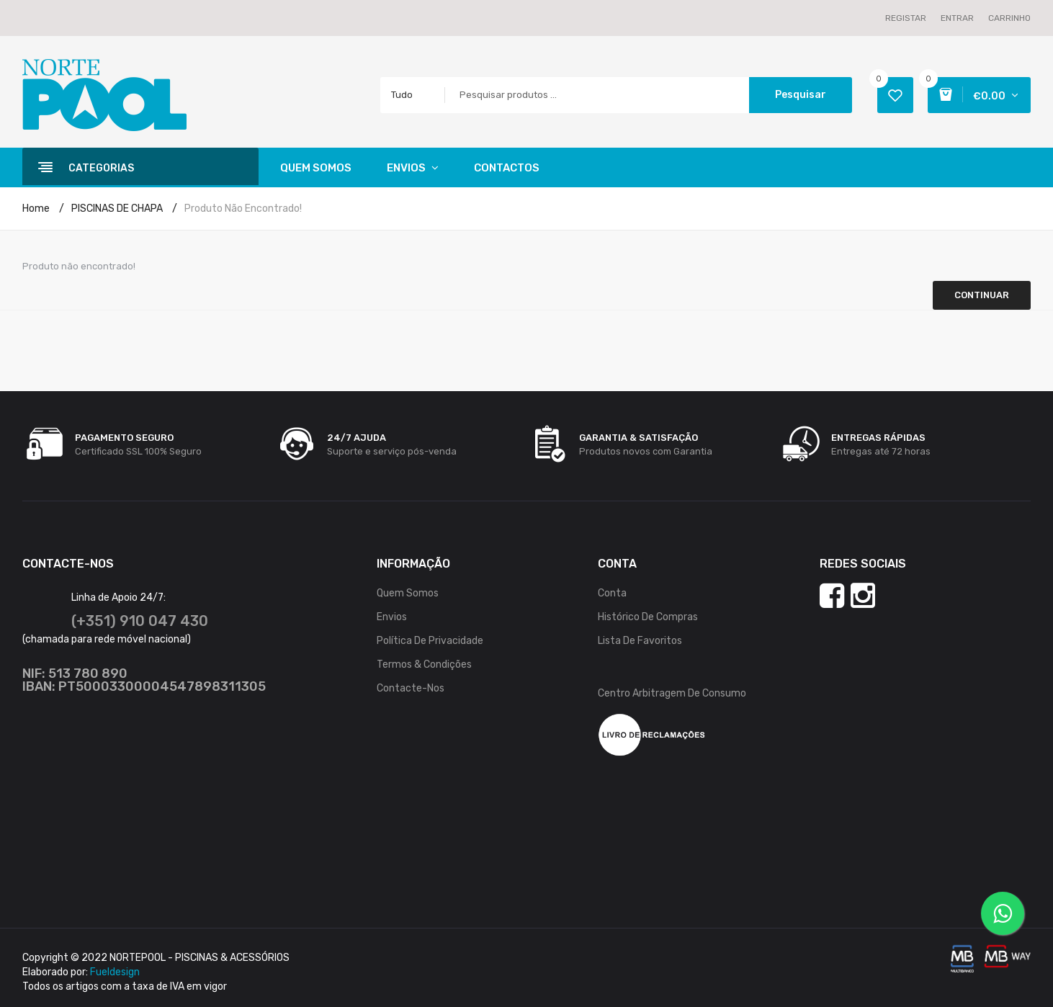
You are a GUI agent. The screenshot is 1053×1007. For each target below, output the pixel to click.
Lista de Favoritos (640, 641)
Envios (392, 617)
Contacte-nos (410, 688)
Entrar (957, 18)
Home (36, 208)
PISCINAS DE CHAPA (117, 208)
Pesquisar (800, 95)
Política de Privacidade (430, 641)
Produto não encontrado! (243, 208)
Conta (612, 593)
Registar (905, 18)
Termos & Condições (424, 664)
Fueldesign (115, 972)
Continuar (981, 295)
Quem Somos (408, 593)
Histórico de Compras (648, 617)
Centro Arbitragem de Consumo (672, 693)
